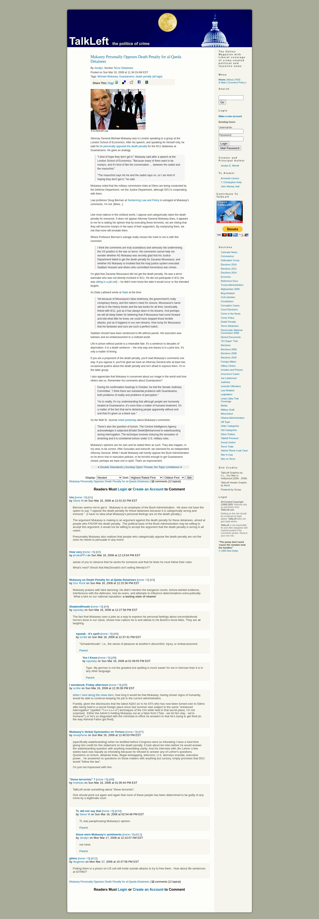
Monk (227, 485)
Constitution (227, 301)
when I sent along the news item (93, 695)
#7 (141, 731)
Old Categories (229, 430)
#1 (90, 497)
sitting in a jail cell (106, 281)
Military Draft (227, 409)
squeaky (78, 609)
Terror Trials (227, 446)
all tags (157, 76)
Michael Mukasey (108, 76)
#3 (152, 579)
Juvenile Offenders (231, 386)
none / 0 (81, 497)
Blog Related (228, 293)
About (230, 79)
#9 (113, 657)
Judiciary (225, 382)
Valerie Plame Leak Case (234, 450)
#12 (94, 858)
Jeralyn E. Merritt (230, 165)
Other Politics (228, 434)
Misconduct (227, 413)
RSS (237, 79)
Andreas (78, 782)
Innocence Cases (230, 374)
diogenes (79, 861)
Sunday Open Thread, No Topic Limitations (152, 467)
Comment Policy (236, 82)
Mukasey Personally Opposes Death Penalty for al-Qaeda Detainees (109, 481)
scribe (83, 637)
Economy (226, 276)
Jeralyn (98, 68)
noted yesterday (127, 420)
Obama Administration (233, 418)
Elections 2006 (229, 349)
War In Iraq (227, 454)
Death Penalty (228, 321)
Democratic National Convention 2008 (232, 331)
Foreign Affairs (228, 361)
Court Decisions (229, 309)
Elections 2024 (229, 272)
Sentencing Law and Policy (143, 200)
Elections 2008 (229, 353)
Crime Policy (227, 317)
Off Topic (225, 422)
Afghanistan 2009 (230, 289)
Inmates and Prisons (232, 369)
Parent (83, 650)
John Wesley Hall (230, 186)
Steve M (78, 500)
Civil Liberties (228, 297)
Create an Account (148, 489)
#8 (111, 779)
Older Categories (230, 426)
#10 (118, 811)
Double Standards (111, 467)
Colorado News (229, 252)
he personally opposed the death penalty (124, 146)
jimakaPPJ (79, 555)
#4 (106, 606)
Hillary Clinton (228, 366)
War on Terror (228, 459)
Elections (226, 345)
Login (122, 489)
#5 (124, 685)
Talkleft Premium (230, 438)
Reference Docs (229, 281)
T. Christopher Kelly (231, 182)
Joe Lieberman (229, 378)
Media (224, 405)
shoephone (80, 735)
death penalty (144, 76)
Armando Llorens (230, 178)
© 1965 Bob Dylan (228, 550)
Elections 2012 (229, 268)
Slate (125, 292)
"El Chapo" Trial (229, 341)
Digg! (111, 83)
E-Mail (222, 82)
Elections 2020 (229, 357)
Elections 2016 (229, 264)
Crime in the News (231, 313)
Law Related (227, 390)
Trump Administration (232, 285)
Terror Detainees (123, 68)
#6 (115, 633)
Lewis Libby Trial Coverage (230, 400)
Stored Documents (231, 337)
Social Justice (228, 442)
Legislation (227, 394)
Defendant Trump (230, 260)
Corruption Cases (230, 305)
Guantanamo (126, 76)
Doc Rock (79, 583)
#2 (98, 552)
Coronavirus (227, 256)
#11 (138, 834)
